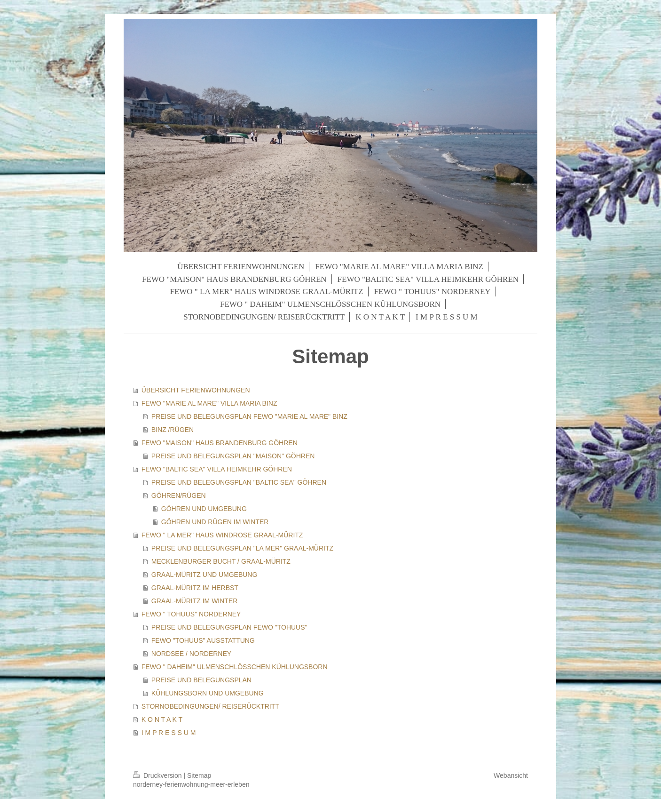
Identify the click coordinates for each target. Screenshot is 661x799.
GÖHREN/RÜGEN (178, 495)
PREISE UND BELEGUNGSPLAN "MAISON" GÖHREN (233, 456)
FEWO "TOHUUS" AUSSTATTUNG (203, 640)
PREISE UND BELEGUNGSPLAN (201, 680)
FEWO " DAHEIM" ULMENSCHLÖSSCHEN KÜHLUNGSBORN (235, 667)
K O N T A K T (162, 719)
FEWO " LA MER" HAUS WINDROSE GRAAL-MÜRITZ (222, 535)
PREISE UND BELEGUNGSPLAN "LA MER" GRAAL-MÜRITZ (242, 548)
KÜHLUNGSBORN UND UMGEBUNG (207, 693)
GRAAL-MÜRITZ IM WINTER (194, 601)
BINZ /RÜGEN (172, 429)
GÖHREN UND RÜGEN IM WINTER (215, 522)
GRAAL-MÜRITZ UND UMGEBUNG (204, 574)
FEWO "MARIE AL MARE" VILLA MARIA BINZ (209, 403)
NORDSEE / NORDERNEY (191, 653)
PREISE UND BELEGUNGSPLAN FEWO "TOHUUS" (229, 627)
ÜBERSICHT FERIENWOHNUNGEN (196, 390)
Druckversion (158, 775)
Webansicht (511, 775)
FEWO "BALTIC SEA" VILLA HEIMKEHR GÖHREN (217, 469)
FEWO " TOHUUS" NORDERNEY (191, 614)
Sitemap (199, 775)
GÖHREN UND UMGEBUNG (204, 508)
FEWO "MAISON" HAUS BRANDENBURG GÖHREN (220, 443)
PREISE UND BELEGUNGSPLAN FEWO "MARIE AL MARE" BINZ (249, 416)
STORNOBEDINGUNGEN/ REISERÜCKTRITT (210, 706)
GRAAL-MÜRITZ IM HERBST (194, 587)
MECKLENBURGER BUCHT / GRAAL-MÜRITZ (221, 561)
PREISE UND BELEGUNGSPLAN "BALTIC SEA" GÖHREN (238, 482)
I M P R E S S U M (169, 732)
